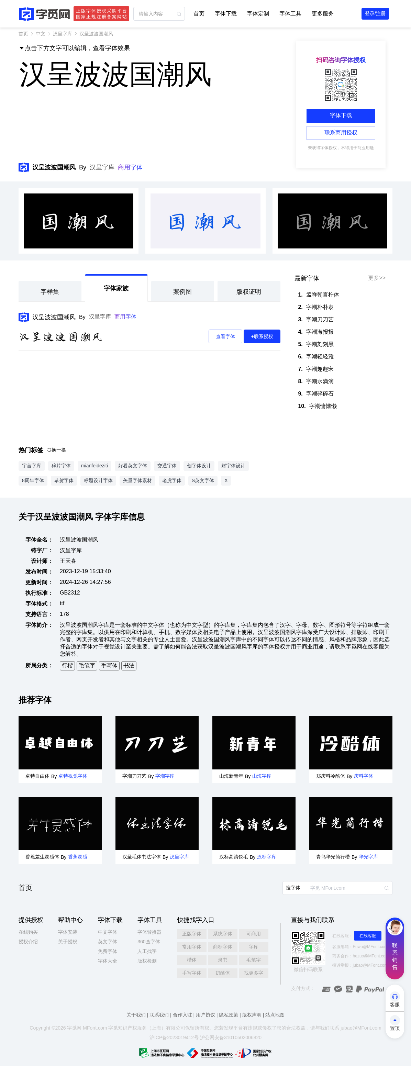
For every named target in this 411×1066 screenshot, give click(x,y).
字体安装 (67, 932)
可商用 (253, 933)
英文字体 (107, 941)
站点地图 (275, 1015)
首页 (198, 13)
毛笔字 (87, 665)
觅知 (118, 1028)
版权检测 (147, 961)
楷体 (192, 960)
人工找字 (147, 951)
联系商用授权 (340, 132)
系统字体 (222, 933)
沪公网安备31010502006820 (231, 1037)
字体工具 (290, 13)
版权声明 (252, 1015)
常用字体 (191, 947)
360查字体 (148, 941)
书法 (128, 665)
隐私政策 (228, 1015)
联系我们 (159, 1015)
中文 (40, 33)
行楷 (67, 665)
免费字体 (107, 951)
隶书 (222, 960)
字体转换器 (149, 932)
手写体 (109, 665)
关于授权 (67, 941)
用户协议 (205, 1015)
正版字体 (191, 933)
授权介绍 (28, 941)
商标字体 (222, 947)
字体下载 (226, 13)
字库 (253, 947)
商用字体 (130, 167)
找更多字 (253, 973)
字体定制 (258, 13)
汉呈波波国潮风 (54, 317)
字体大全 (107, 961)
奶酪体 (222, 973)
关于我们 (136, 1015)
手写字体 (191, 973)
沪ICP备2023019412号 (174, 1037)
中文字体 (107, 932)
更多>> (377, 278)
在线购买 (28, 932)
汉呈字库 (62, 33)
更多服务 (323, 13)
